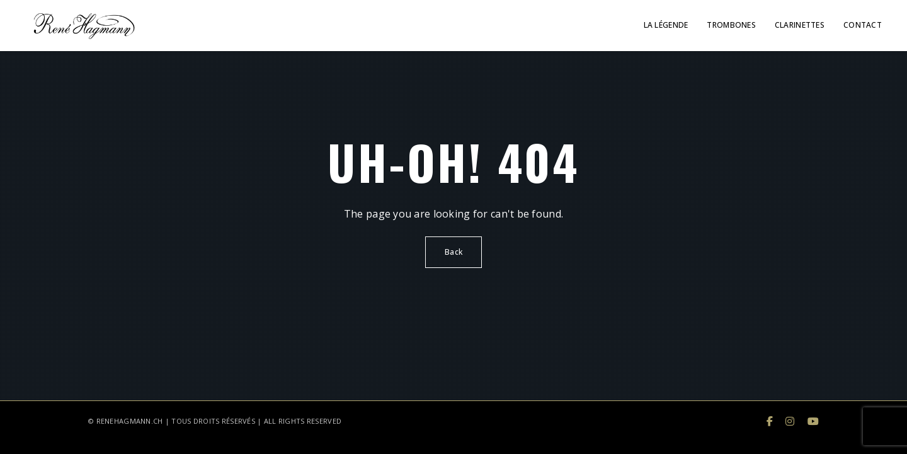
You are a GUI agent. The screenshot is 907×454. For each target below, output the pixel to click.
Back (453, 252)
